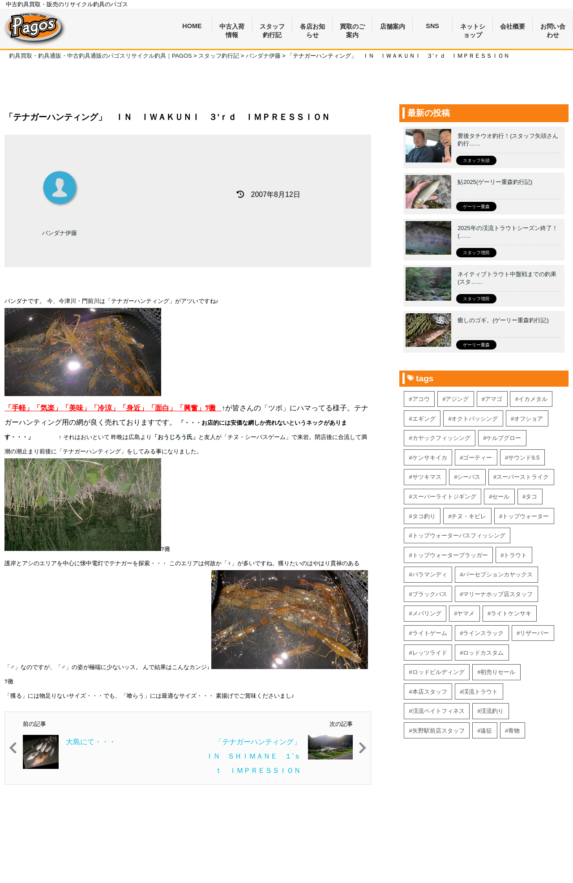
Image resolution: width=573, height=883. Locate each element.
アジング (457, 399)
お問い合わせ (552, 27)
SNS (432, 26)
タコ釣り (424, 516)
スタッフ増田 (476, 252)
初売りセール (497, 672)
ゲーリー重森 (476, 206)
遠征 (486, 730)
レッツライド (429, 652)
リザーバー (534, 633)
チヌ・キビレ (468, 516)
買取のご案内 (352, 27)
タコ (531, 496)
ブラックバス (429, 594)
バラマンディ (429, 574)
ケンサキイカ (429, 457)
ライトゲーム (429, 633)
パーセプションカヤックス (498, 574)
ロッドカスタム (483, 652)
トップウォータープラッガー (450, 555)
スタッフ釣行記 (272, 27)
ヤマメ (466, 613)
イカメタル (532, 399)
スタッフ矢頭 (476, 160)
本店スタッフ (429, 691)
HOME (191, 26)
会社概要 (512, 26)
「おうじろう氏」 (175, 437)
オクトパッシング (474, 418)
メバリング (426, 613)
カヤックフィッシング (441, 438)
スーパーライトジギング (444, 496)
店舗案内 (392, 26)
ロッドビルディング (438, 672)
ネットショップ (472, 27)
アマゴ (493, 399)
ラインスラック (483, 633)
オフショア (528, 418)
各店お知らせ (312, 27)
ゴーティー (477, 457)
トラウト (515, 555)
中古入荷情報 (231, 27)
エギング (424, 418)
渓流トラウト (480, 691)
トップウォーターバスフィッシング (458, 535)
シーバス (468, 476)
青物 (514, 730)
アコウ (421, 399)
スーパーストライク (522, 476)
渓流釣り (492, 711)
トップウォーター (525, 516)
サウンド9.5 (523, 457)
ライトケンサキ (511, 613)
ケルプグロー (503, 438)
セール (500, 496)
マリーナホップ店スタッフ (498, 594)
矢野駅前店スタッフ (438, 730)
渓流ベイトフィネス (438, 711)
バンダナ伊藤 (59, 233)
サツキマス (426, 476)
